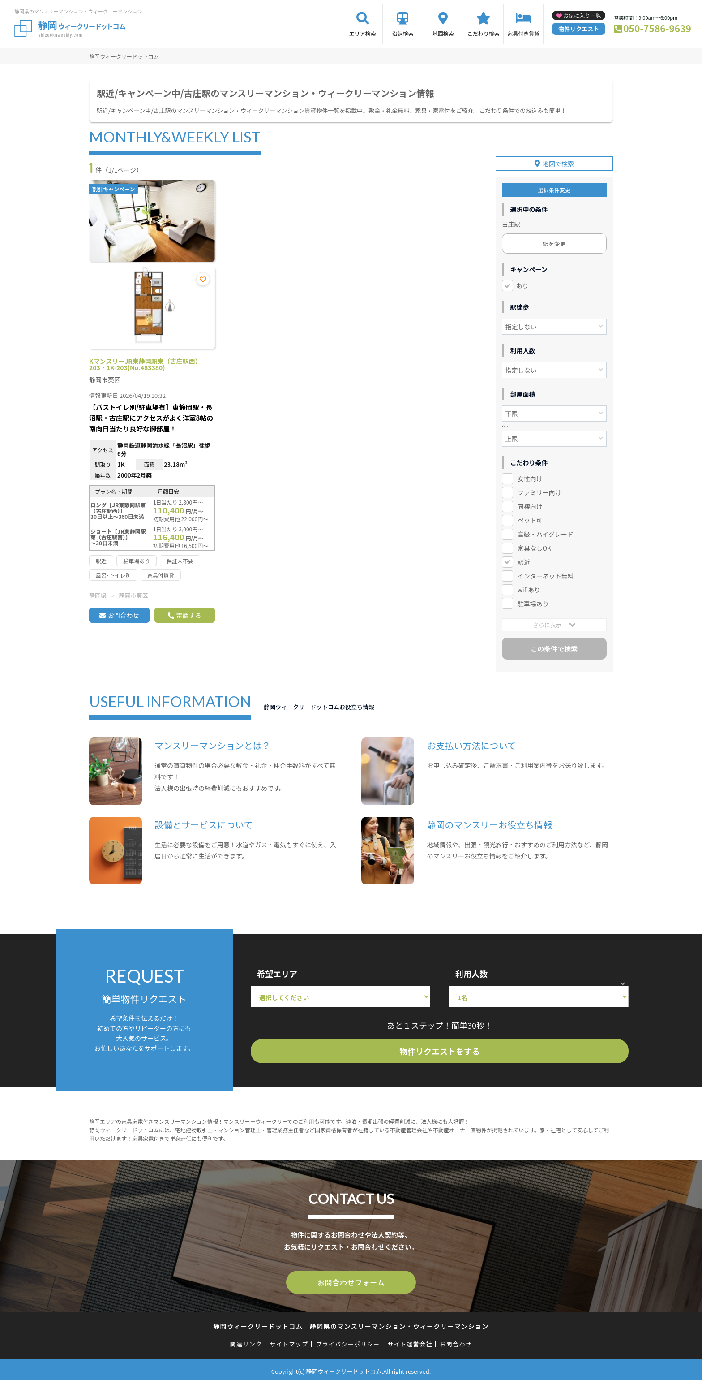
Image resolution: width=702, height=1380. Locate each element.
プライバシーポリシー (348, 1341)
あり (522, 284)
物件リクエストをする (439, 1050)
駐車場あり (533, 601)
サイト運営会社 (409, 1341)
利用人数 (471, 972)
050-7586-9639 (657, 28)
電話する (188, 615)
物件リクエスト (578, 29)
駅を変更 (554, 242)
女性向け (530, 477)
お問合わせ (123, 615)
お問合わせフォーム (351, 1280)
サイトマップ (289, 1341)
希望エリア (277, 972)
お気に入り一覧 (582, 15)
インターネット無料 (546, 574)
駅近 (524, 560)
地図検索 (443, 33)
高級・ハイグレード (546, 532)
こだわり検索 (483, 33)
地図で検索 (558, 162)
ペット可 (530, 518)
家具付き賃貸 (523, 33)
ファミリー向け (539, 491)
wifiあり (529, 587)
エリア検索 (362, 33)
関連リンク (246, 1341)
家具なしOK (534, 546)
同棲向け (530, 504)
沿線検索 (403, 33)
